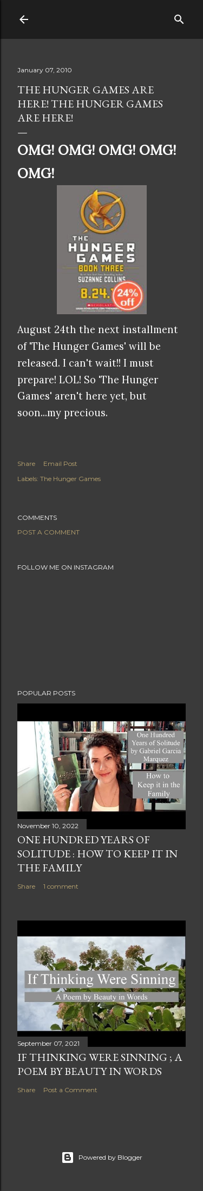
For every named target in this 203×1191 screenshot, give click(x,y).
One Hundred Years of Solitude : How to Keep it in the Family (97, 854)
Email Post (60, 463)
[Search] (179, 17)
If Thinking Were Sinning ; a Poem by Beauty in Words (99, 1064)
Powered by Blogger (101, 1157)
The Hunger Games (70, 479)
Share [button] (26, 463)
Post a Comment (48, 532)
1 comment (60, 886)
